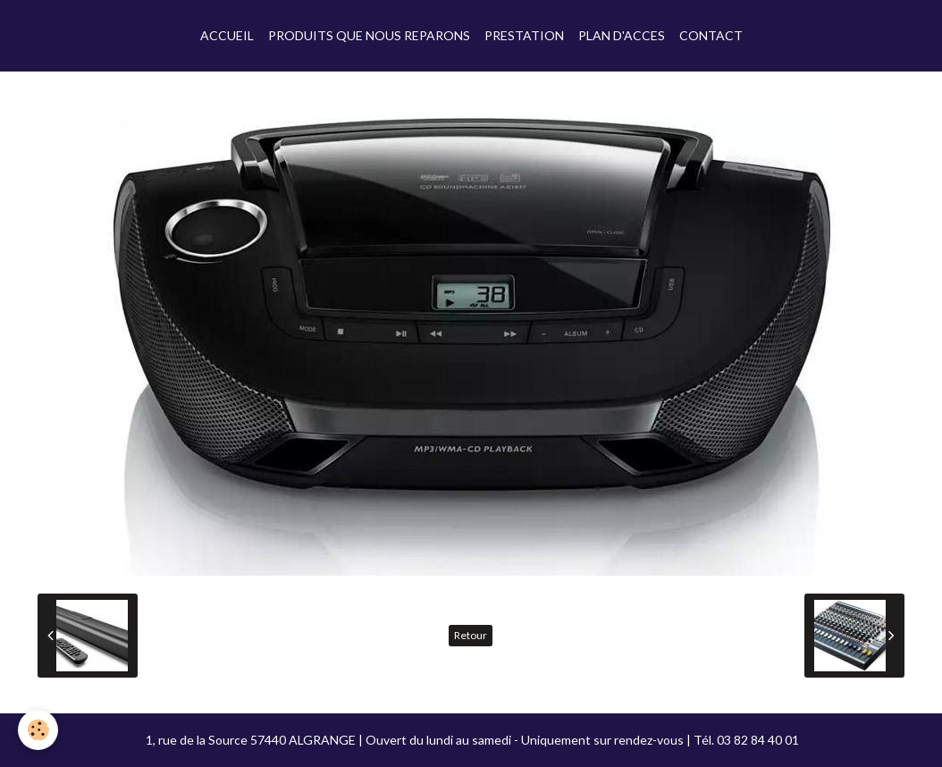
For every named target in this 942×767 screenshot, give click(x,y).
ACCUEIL (227, 35)
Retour (470, 635)
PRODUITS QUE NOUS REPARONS (369, 35)
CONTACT (711, 35)
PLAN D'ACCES (621, 35)
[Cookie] (38, 730)
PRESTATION (524, 35)
